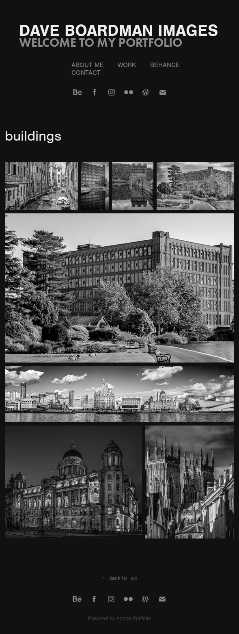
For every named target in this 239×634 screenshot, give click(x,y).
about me (87, 65)
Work (127, 65)
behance (165, 65)
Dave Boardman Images (118, 30)
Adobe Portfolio (133, 618)
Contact (86, 72)
